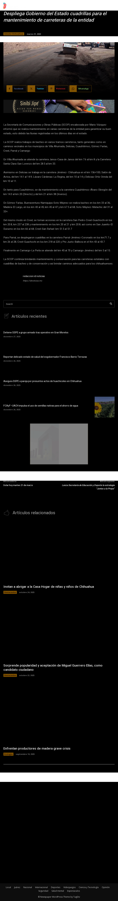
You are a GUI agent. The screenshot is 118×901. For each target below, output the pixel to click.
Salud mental (57, 890)
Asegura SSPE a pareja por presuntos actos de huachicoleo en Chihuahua (42, 381)
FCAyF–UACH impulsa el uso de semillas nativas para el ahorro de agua (40, 406)
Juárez (17, 887)
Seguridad (43, 890)
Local (8, 887)
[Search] (111, 304)
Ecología (8, 754)
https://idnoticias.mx (32, 280)
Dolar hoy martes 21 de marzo (18, 485)
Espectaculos (73, 890)
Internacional (41, 887)
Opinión (106, 887)
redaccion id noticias (34, 276)
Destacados (10, 592)
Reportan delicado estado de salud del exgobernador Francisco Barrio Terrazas (45, 357)
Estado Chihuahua (13, 33)
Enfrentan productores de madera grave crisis (36, 748)
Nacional (27, 887)
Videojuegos (69, 887)
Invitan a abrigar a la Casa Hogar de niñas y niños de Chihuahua (48, 586)
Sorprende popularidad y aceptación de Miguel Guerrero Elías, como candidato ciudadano (52, 667)
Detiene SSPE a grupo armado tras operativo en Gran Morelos (35, 332)
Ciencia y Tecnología (89, 887)
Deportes (55, 887)
